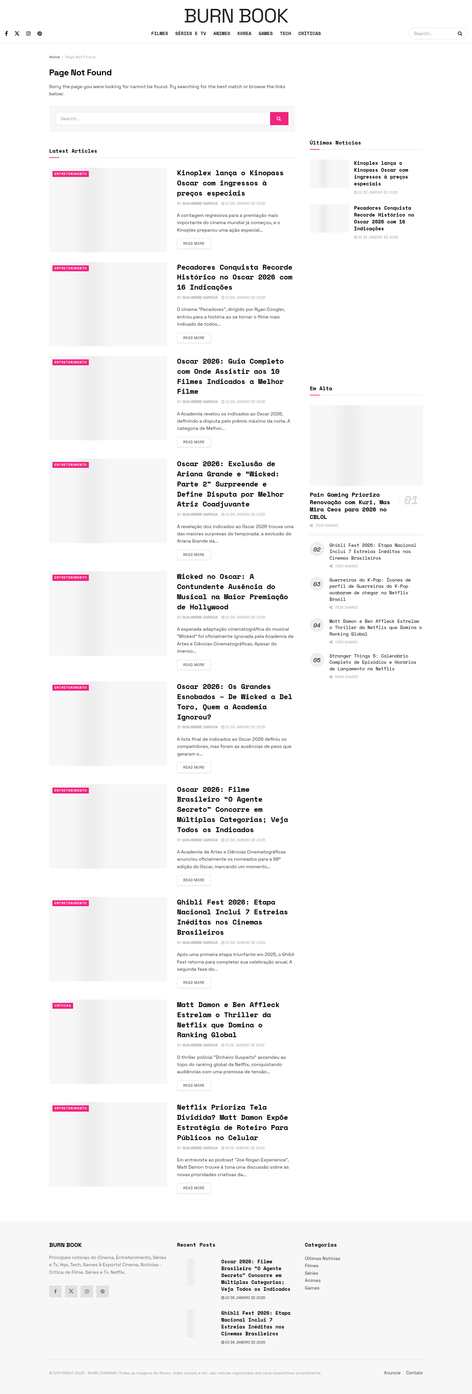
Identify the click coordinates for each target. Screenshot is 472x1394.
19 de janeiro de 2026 (243, 1045)
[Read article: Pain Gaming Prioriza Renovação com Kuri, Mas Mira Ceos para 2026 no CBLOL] (366, 445)
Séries (311, 1273)
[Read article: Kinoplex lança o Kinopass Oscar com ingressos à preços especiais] (108, 210)
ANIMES (221, 33)
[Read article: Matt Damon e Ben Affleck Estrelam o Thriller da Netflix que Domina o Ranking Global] (108, 1042)
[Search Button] (461, 33)
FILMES (159, 33)
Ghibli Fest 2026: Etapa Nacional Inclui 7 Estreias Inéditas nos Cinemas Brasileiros (232, 916)
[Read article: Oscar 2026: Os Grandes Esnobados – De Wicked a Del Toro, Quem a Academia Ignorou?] (108, 723)
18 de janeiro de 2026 (243, 1148)
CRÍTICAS (309, 33)
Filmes (312, 1266)
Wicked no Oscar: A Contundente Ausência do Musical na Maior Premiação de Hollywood (232, 591)
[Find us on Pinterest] (39, 34)
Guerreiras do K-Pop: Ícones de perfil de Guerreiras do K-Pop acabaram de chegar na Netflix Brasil (370, 589)
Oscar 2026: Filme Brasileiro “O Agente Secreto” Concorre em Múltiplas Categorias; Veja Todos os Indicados (232, 809)
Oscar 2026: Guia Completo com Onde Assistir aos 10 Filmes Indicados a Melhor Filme (230, 375)
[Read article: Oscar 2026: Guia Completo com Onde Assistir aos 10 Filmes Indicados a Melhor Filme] (108, 398)
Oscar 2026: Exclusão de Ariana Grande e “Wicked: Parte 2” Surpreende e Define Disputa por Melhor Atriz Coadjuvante (230, 483)
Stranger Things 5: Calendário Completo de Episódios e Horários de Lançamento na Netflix (372, 662)
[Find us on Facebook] (6, 34)
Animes (313, 1280)
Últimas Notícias (322, 1258)
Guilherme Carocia (200, 203)
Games (312, 1288)
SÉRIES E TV (190, 33)
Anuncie (392, 1373)
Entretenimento (71, 174)
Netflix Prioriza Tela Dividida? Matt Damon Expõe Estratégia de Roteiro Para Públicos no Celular (232, 1121)
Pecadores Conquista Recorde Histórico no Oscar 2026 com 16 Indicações (234, 277)
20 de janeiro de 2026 (243, 942)
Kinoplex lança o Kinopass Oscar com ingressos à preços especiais (230, 182)
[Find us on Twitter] (17, 34)
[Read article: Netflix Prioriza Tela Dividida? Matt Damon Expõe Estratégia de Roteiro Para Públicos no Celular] (108, 1144)
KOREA (244, 33)
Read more (197, 243)
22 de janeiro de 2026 (243, 203)
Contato (414, 1373)
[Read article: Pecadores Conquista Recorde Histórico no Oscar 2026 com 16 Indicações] (108, 304)
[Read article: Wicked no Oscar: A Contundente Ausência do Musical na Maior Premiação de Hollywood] (108, 613)
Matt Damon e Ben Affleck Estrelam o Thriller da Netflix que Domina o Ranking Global (228, 1019)
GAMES (266, 33)
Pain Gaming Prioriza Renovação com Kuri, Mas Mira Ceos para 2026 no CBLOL (350, 505)
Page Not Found (80, 57)
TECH (285, 33)
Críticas (63, 1005)
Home (54, 57)
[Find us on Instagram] (28, 34)
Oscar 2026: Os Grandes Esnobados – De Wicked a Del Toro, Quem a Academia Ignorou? (234, 701)
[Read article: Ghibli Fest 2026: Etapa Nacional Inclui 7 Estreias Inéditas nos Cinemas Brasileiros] (108, 939)
